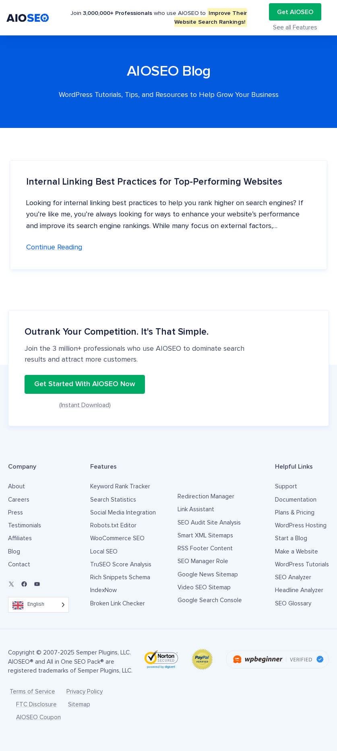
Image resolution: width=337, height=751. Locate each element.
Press (15, 513)
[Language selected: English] (38, 605)
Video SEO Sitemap (204, 587)
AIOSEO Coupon (38, 717)
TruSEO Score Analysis (120, 565)
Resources (218, 17)
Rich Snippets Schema (120, 577)
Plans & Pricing (294, 513)
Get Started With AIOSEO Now (84, 384)
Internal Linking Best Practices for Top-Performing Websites (154, 182)
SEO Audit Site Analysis (209, 523)
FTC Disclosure (36, 705)
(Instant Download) (85, 405)
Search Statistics (113, 500)
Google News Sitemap (208, 575)
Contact (19, 565)
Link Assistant (196, 509)
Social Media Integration (123, 513)
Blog (14, 552)
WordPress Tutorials (302, 565)
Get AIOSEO (300, 17)
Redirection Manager (206, 497)
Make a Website (296, 552)
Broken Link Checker (117, 604)
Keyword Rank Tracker (120, 487)
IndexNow (103, 590)
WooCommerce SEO (117, 538)
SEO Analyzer (293, 577)
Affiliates (20, 538)
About (16, 487)
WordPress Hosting (301, 526)
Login (256, 17)
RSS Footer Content (205, 548)
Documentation (295, 500)
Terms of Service (32, 692)
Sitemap (79, 705)
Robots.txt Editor (113, 526)
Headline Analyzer (299, 590)
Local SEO (104, 552)
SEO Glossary (293, 604)
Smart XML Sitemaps (205, 536)
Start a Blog (291, 538)
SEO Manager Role (203, 561)
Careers (18, 500)
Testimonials (181, 17)
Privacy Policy (84, 692)
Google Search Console (210, 600)
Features (112, 17)
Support (286, 487)
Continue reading (54, 247)
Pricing (149, 17)
